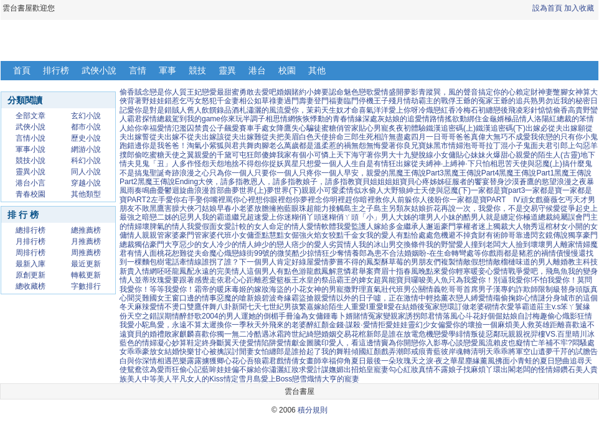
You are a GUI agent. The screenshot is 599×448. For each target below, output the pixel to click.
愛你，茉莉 (302, 110)
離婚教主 (568, 262)
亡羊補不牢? (551, 342)
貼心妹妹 (471, 155)
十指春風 (403, 271)
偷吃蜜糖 (149, 155)
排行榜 (56, 70)
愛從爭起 (568, 208)
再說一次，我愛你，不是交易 (489, 208)
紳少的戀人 (272, 244)
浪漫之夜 (572, 181)
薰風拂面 (495, 361)
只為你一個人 (231, 173)
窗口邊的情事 (194, 298)
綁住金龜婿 (485, 118)
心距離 (250, 280)
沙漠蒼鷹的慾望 (530, 181)
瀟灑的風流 (265, 110)
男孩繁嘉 (299, 306)
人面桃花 (157, 253)
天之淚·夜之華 (434, 361)
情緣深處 (362, 118)
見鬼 (141, 163)
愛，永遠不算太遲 (187, 324)
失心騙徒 (306, 128)
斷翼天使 (232, 342)
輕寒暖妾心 (474, 271)
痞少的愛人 (310, 244)
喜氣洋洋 (374, 110)
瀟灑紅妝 (284, 369)
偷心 (554, 316)
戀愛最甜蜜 (220, 92)
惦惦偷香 (553, 110)
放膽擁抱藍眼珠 (280, 208)
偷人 (376, 190)
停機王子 (374, 100)
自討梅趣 (532, 316)
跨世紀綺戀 (302, 334)
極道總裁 (538, 217)
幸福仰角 (336, 361)
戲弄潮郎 (396, 351)
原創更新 (30, 275)
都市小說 (86, 127)
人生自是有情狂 (370, 163)
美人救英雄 (531, 324)
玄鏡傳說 (553, 235)
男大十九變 (399, 155)
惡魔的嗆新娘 (239, 298)
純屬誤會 (568, 217)
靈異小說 (30, 171)
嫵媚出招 (344, 369)
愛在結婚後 (406, 306)
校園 (287, 70)
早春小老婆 (235, 208)
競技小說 (30, 160)
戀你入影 (426, 342)
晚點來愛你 (437, 271)
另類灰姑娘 (407, 208)
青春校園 (30, 194)
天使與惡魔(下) (446, 190)
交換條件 (411, 244)
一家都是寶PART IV (485, 199)
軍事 (167, 70)
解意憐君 (344, 271)
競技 (197, 70)
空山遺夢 (538, 351)
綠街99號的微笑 (265, 253)
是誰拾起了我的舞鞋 (317, 351)
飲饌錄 (213, 110)
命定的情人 (287, 226)
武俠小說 (99, 70)
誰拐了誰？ (220, 262)
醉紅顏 (317, 324)
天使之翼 (179, 155)
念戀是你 (157, 92)
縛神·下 (462, 163)
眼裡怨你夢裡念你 (300, 199)
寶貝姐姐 (370, 181)
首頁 (22, 70)
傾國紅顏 (366, 351)
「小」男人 (377, 217)
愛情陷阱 (261, 342)
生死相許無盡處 (385, 137)
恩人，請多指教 (276, 181)
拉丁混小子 (504, 145)
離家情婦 (575, 244)
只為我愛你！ (470, 280)
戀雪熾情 (307, 379)
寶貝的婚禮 (145, 334)
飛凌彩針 (523, 110)
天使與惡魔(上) (537, 163)
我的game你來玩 (215, 118)
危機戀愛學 (437, 334)
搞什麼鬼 (577, 163)
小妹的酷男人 (463, 217)
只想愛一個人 (321, 163)
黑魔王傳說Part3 (416, 173)
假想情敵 (486, 262)
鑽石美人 (575, 369)
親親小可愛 (320, 190)
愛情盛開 (388, 92)
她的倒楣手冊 (270, 316)
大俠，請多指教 (224, 181)
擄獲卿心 (217, 361)
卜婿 (345, 316)
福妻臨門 (344, 100)
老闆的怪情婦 (538, 369)
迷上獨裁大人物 (504, 226)
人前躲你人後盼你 (420, 199)
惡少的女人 (198, 244)
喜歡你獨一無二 (220, 334)
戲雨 (496, 253)
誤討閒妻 (239, 351)
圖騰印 (317, 342)
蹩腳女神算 (571, 92)
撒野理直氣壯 (366, 289)
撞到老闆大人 (493, 244)
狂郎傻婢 (261, 155)
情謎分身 (545, 298)
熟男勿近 (545, 100)
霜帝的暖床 (213, 289)
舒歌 (194, 316)
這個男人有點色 (273, 271)
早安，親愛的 (366, 173)
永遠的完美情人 (220, 271)
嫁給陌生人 (332, 306)
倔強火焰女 (310, 235)
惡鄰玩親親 (504, 334)
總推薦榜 (86, 230)
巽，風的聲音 (455, 92)
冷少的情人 (235, 244)
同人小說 (86, 171)
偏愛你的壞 (456, 324)
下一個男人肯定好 (269, 262)
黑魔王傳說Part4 (471, 173)
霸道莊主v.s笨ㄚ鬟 (552, 306)
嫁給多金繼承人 (400, 226)
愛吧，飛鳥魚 (545, 271)
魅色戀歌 (359, 92)
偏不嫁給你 (250, 369)
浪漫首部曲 (213, 190)
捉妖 (276, 163)
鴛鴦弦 (138, 369)
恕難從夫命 (190, 253)
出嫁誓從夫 (145, 137)
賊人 (179, 110)
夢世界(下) (283, 190)
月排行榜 (30, 241)
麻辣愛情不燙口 (160, 306)
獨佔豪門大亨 (156, 244)
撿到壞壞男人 (538, 244)
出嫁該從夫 (220, 137)
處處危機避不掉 (444, 235)
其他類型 (86, 194)
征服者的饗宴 (467, 181)
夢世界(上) (249, 190)
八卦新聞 (232, 306)
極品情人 (519, 118)
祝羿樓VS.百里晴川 (555, 334)
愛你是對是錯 (149, 110)
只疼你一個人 (321, 173)
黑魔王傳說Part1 (526, 173)
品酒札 (235, 110)
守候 (545, 208)
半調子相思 (261, 118)
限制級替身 (556, 289)
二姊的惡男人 (179, 217)
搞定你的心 (497, 92)
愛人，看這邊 (351, 342)
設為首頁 (547, 8)
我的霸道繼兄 (224, 217)
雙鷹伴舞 (202, 306)
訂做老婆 (469, 306)
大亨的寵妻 (340, 379)
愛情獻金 (291, 342)
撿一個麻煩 (493, 324)
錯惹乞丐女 (183, 100)
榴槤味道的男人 (527, 262)
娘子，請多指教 (329, 181)
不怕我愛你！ (554, 280)
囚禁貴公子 (205, 128)
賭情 (360, 316)
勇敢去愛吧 (257, 92)
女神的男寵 (325, 289)
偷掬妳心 (516, 298)
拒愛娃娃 (393, 324)
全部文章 (30, 115)
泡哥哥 (474, 145)
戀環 (447, 306)
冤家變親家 (386, 316)
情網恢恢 (295, 118)
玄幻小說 (86, 115)
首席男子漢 (482, 289)
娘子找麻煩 (467, 369)
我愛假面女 (205, 226)
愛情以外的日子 (347, 298)
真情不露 (433, 369)
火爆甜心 (501, 155)
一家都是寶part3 (498, 190)
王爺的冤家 (474, 100)
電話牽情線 (183, 262)
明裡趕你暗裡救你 (360, 199)
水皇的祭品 (317, 280)
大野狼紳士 (402, 190)
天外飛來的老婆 (280, 324)
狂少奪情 (337, 253)
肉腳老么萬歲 (276, 145)
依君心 (228, 280)
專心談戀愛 (459, 342)
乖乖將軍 (508, 351)
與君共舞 (239, 145)
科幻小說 (86, 160)
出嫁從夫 (411, 163)
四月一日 (426, 137)
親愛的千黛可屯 (220, 155)
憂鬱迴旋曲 (175, 190)
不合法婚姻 (400, 253)
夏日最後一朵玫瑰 (381, 361)
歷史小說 (86, 138)
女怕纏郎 (269, 351)
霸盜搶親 (306, 298)
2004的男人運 (225, 316)
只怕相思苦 (493, 163)
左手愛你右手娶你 (180, 199)
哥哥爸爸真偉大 (467, 137)
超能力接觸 (325, 208)
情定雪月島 (242, 379)
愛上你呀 (403, 110)
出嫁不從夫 (183, 137)
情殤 (493, 298)
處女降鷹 (276, 128)
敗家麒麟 (179, 334)
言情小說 (30, 138)
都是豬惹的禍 (526, 253)
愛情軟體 (321, 226)
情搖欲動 (452, 118)
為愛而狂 (164, 369)
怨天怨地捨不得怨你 (235, 163)
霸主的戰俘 (437, 100)
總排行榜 (30, 230)
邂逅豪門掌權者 (452, 226)
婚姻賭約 (291, 92)
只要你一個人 (276, 173)
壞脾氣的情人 (164, 226)
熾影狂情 (577, 316)
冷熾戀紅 (433, 110)
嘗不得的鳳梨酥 (362, 262)
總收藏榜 (30, 286)
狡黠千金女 (347, 235)
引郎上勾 (568, 145)
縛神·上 (438, 163)
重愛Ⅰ (360, 306)
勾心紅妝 (403, 369)
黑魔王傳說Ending (168, 181)
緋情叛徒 (471, 334)
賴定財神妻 (534, 92)
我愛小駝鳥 (138, 324)
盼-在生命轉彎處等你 (454, 253)
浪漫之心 (194, 173)
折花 (433, 208)
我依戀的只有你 (557, 137)
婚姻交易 (336, 334)
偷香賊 (131, 92)
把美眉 (287, 137)
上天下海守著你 (355, 155)
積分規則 (313, 410)
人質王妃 (187, 92)
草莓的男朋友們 (415, 262)
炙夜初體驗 (407, 128)
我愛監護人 (355, 226)
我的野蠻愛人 (448, 244)
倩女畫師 (306, 361)
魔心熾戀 (224, 253)
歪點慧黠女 (272, 235)
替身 (496, 181)
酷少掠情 (307, 253)
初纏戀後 (493, 110)
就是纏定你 (504, 217)
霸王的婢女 (355, 280)
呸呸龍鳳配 (175, 271)
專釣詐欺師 (519, 289)
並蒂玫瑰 (149, 280)
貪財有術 (486, 235)
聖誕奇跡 (164, 173)
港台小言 (30, 183)
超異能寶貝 (392, 280)
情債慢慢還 (567, 253)
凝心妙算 (172, 342)
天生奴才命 (340, 110)
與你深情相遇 (149, 361)
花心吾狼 (247, 361)
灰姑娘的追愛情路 (407, 118)
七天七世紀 (265, 306)
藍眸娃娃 (217, 369)
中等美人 (157, 379)
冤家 (432, 306)
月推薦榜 (86, 241)
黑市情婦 (448, 145)
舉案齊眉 (374, 271)
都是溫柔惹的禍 (325, 145)
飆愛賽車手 (243, 128)
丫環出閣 (501, 369)
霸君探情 (142, 118)
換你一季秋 (235, 324)
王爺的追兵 (512, 100)
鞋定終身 (202, 342)
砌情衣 (495, 306)
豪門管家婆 (198, 235)
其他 (317, 70)
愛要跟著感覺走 (190, 280)
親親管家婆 (160, 235)
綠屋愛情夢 (317, 262)
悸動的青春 (328, 118)
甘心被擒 (209, 351)
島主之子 (359, 208)
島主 (381, 208)
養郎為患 (367, 253)
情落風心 (450, 316)
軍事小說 (30, 149)
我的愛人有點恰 (392, 235)
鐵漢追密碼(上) (451, 128)
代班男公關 (407, 289)
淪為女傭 (308, 316)
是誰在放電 (399, 334)
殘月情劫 (403, 100)
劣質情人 (344, 244)
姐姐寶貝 (400, 181)
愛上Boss (277, 379)
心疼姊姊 (430, 181)
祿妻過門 (284, 100)
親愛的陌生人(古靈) (548, 155)
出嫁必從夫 (544, 128)
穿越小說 (86, 183)
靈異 (227, 70)
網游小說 (86, 149)
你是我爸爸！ (164, 145)
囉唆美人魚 (429, 280)
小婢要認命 (325, 92)
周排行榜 (30, 252)
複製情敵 (456, 262)
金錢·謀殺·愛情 (353, 324)
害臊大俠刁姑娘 (190, 208)
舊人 (194, 110)
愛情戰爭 (508, 271)
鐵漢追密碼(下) (501, 128)
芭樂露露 (187, 361)
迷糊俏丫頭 (302, 217)
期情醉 (175, 316)
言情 (137, 70)
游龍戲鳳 (314, 271)
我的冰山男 (377, 244)
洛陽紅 (545, 118)
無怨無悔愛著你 (377, 145)
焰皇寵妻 (374, 369)
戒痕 (418, 351)
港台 (257, 70)
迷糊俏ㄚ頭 (340, 217)
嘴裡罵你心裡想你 (240, 199)
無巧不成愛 (512, 137)
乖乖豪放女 (145, 351)
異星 (291, 163)
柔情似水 (354, 190)
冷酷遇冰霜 (265, 334)
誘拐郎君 (420, 316)
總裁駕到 (172, 118)
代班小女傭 (235, 235)
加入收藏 (579, 8)
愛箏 (514, 306)
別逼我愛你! (512, 280)
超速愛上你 (265, 217)
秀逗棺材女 (549, 226)
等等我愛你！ (171, 289)
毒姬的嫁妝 (250, 289)
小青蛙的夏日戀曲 (540, 361)
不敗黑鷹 (149, 208)
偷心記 (190, 369)
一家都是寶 (543, 190)
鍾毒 (330, 316)
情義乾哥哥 (444, 289)
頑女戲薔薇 (539, 199)
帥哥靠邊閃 (519, 235)
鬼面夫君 (538, 145)
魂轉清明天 (474, 351)
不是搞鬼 (134, 173)
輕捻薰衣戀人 (448, 298)
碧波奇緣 (276, 298)
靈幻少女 (423, 324)
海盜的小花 (287, 289)
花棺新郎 (366, 334)
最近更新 (86, 263)
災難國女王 (153, 298)
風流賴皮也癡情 (504, 342)
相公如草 (254, 100)
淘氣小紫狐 (205, 145)
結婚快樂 (179, 351)
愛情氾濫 (172, 128)
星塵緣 (469, 361)
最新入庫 (30, 263)
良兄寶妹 (418, 145)
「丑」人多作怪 (175, 163)
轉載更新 (86, 275)
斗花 (472, 316)
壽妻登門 (314, 100)
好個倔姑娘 (498, 316)
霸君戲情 (276, 361)
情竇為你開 (392, 342)
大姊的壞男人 (418, 217)
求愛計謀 (314, 369)
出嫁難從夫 (257, 137)
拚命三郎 (344, 137)
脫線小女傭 (437, 155)
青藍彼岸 (441, 351)
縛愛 (478, 298)
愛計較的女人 (246, 226)
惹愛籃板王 (280, 280)
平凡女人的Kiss (198, 379)
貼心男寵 (374, 128)
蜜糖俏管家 (340, 128)
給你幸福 (142, 128)
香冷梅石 (463, 110)
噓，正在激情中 (400, 298)
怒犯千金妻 (220, 100)
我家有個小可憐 (302, 155)
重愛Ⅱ (378, 306)
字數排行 (86, 286)
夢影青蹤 (418, 92)
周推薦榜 (86, 252)
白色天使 (314, 137)
